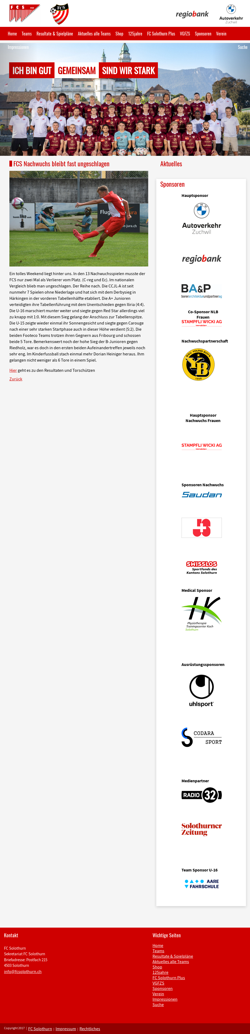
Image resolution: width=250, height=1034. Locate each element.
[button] (19, 99)
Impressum (66, 1028)
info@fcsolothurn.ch (23, 971)
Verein (221, 33)
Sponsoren (203, 33)
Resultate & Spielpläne (55, 33)
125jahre (135, 33)
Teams (27, 33)
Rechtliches (89, 1028)
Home (12, 33)
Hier (13, 370)
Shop (119, 33)
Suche (243, 47)
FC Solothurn (40, 1028)
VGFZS (185, 33)
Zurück (15, 378)
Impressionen (18, 47)
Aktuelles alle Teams (94, 33)
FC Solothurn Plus (161, 33)
